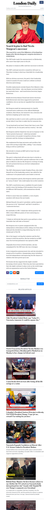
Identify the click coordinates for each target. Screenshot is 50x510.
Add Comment (39, 272)
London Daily (25, 3)
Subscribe (40, 284)
